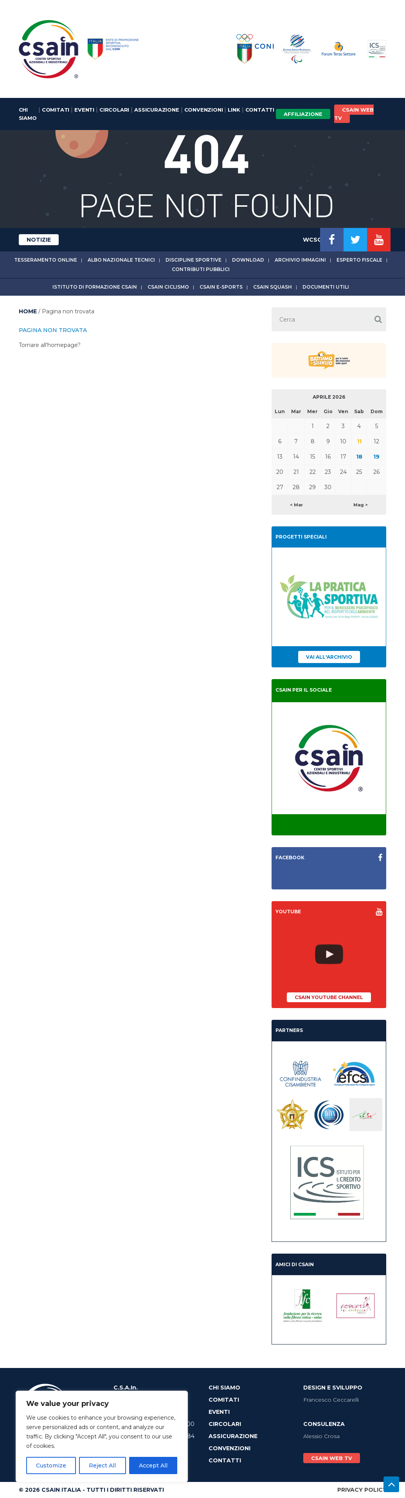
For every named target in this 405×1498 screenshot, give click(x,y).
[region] (102, 1436)
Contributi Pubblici (201, 269)
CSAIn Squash (272, 287)
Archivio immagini (300, 260)
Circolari (114, 110)
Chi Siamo (28, 114)
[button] (378, 319)
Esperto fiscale (359, 260)
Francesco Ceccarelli (331, 1399)
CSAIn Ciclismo (168, 287)
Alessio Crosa (321, 1436)
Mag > (360, 505)
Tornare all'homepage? (50, 345)
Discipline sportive (193, 260)
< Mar (296, 505)
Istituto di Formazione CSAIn (94, 287)
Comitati (55, 110)
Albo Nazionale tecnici (121, 260)
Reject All (102, 1465)
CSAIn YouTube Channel (329, 997)
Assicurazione (156, 110)
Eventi (84, 110)
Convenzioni (203, 110)
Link (234, 110)
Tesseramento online (45, 260)
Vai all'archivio (329, 657)
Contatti (259, 110)
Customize (51, 1465)
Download (248, 260)
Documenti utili (325, 287)
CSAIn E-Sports (221, 287)
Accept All (153, 1465)
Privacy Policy (362, 1489)
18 (359, 456)
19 (376, 456)
